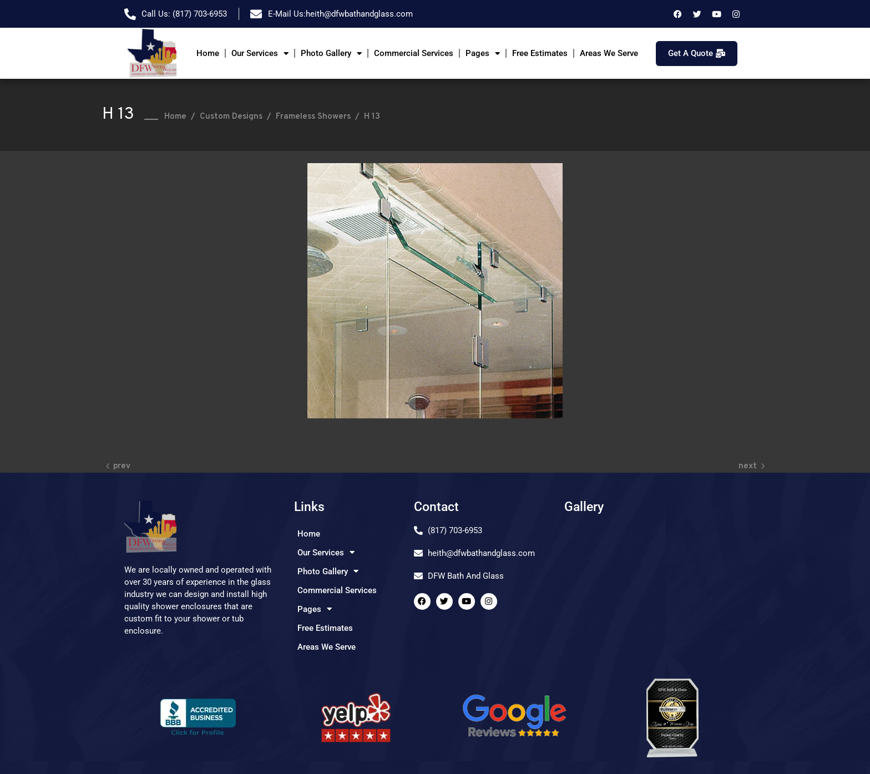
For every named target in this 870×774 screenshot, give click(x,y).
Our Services (260, 53)
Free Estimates (540, 53)
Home (207, 53)
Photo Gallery (331, 53)
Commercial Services (413, 53)
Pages (483, 53)
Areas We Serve (609, 53)
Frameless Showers (313, 117)
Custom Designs (231, 117)
